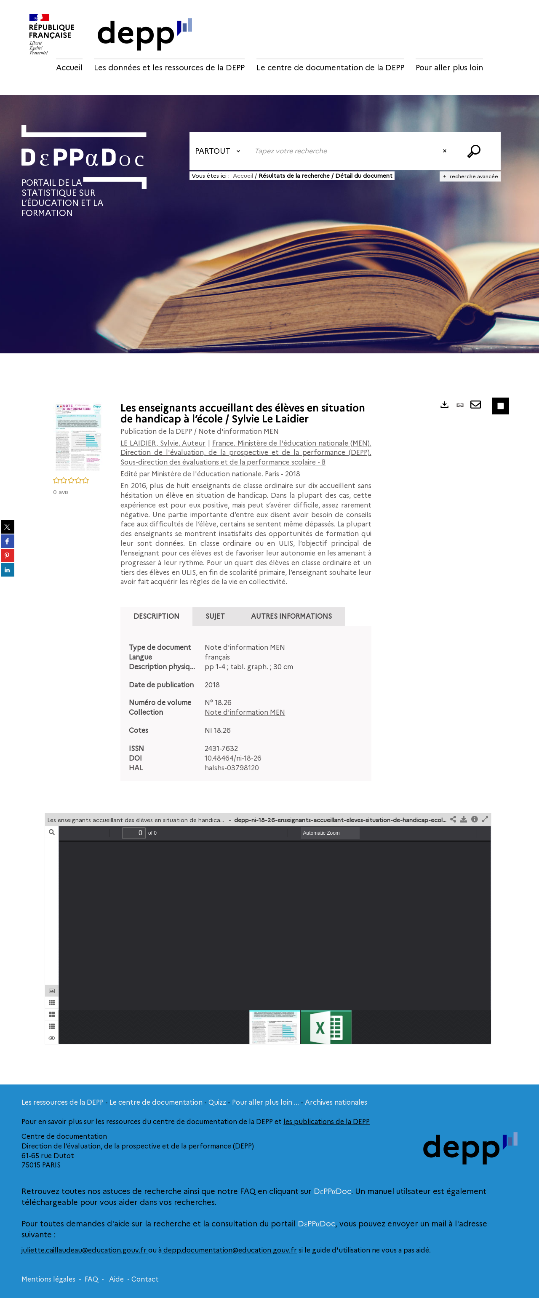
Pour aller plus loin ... (265, 1102)
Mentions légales (48, 1279)
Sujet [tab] (215, 616)
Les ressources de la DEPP (62, 1102)
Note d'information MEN (245, 712)
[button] (78, 437)
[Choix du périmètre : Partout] (219, 151)
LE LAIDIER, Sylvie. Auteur (162, 443)
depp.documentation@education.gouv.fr (229, 1250)
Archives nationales (336, 1102)
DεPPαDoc (332, 1191)
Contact (145, 1279)
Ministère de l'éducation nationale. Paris (215, 474)
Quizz (217, 1102)
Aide (116, 1279)
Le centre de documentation (156, 1102)
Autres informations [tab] (291, 616)
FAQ (91, 1279)
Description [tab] (156, 616)
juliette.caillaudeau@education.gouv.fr (84, 1250)
